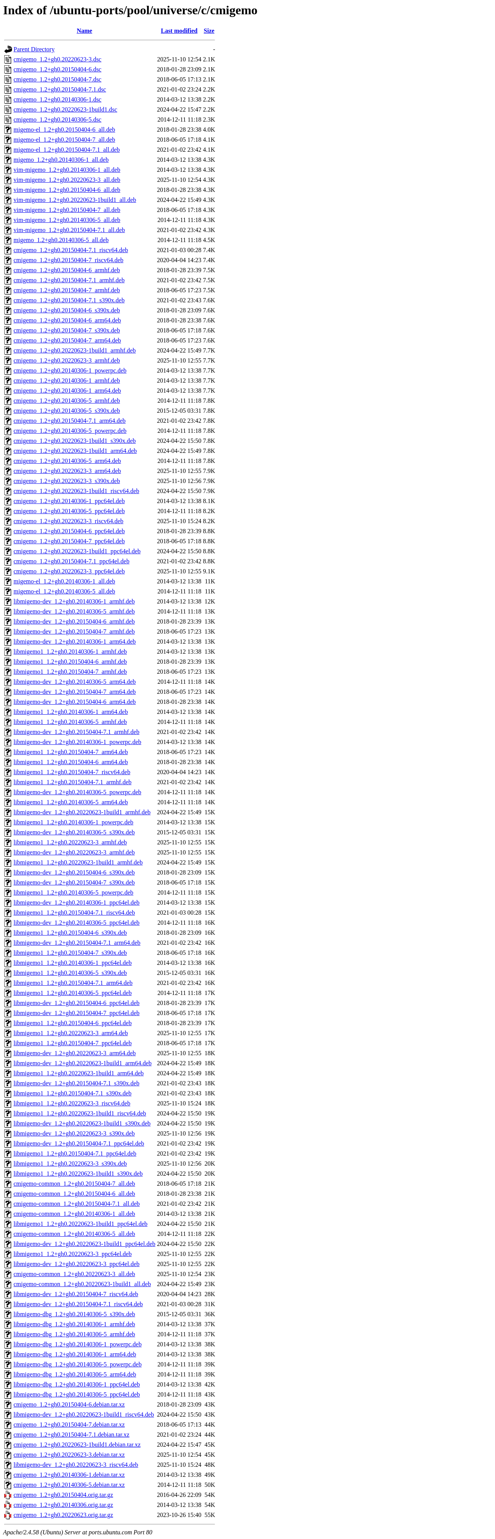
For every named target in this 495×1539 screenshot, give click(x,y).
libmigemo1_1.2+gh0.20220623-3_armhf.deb (70, 842)
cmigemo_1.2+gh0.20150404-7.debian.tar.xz (69, 1424)
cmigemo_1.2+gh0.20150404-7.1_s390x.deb (69, 300)
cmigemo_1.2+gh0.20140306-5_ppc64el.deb (69, 511)
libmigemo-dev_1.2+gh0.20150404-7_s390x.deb (74, 882)
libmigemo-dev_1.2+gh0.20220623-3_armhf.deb (74, 852)
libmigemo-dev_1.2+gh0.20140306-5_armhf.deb (74, 611)
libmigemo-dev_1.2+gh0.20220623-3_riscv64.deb (76, 1464)
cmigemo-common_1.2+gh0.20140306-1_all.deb (74, 1213)
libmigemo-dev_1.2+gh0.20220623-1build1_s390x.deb (82, 1123)
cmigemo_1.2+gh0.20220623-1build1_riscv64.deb (76, 491)
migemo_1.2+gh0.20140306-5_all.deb (61, 240)
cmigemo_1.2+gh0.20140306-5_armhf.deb (67, 400)
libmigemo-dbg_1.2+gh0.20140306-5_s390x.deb (74, 1314)
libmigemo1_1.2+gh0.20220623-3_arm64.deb (71, 1033)
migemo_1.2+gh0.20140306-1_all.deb (61, 159)
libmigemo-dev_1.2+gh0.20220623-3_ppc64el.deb (77, 1264)
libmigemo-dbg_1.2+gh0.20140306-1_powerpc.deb (78, 1344)
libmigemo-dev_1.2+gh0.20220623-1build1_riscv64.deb (84, 1414)
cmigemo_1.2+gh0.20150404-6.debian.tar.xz (69, 1404)
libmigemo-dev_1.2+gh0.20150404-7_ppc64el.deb (77, 1013)
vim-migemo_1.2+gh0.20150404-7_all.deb (67, 210)
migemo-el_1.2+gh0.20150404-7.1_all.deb (67, 149)
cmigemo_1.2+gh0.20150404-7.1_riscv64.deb (71, 250)
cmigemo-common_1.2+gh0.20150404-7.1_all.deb (77, 1203)
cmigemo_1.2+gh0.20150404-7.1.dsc (60, 89)
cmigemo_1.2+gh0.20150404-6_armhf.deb (67, 270)
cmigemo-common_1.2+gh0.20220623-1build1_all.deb (82, 1284)
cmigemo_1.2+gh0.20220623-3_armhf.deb (67, 360)
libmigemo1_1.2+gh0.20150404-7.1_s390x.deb (72, 1093)
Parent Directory (34, 49)
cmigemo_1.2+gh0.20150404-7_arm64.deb (67, 340)
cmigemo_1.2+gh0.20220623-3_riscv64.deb (68, 521)
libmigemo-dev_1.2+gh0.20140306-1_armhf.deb (74, 601)
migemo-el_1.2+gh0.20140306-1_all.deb (64, 581)
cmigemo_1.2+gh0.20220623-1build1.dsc (65, 109)
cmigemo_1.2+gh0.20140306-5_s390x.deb (67, 410)
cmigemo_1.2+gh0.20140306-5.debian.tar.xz (69, 1484)
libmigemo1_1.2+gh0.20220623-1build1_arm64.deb (79, 1073)
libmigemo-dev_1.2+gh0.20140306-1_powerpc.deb (77, 742)
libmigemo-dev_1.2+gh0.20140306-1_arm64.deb (75, 641)
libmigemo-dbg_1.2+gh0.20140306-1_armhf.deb (74, 1324)
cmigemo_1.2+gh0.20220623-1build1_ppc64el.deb (77, 551)
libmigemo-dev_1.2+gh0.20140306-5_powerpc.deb (77, 792)
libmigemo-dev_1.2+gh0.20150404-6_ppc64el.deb (77, 1003)
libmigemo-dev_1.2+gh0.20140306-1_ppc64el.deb (77, 902)
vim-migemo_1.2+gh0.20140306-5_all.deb (67, 220)
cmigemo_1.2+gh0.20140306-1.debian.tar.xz (69, 1474)
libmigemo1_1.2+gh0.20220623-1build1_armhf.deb (78, 862)
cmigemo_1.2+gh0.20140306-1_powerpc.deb (70, 370)
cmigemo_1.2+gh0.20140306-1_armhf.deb (67, 380)
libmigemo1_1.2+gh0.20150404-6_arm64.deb (71, 762)
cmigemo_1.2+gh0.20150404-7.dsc (57, 79)
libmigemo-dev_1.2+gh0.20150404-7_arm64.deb (75, 691)
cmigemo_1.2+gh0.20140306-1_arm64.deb (67, 390)
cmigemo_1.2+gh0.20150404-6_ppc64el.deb (69, 531)
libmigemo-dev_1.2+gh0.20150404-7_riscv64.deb (76, 1294)
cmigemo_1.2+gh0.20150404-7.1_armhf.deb (69, 280)
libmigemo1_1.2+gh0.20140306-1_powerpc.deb (73, 822)
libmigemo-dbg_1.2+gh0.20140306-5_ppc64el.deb (77, 1394)
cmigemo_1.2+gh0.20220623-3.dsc (57, 59)
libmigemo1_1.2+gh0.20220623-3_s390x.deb (70, 1163)
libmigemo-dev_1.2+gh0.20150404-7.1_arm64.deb (77, 942)
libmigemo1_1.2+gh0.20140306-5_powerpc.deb (73, 892)
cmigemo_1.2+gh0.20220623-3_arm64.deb (67, 471)
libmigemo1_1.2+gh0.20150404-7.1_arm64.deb (73, 983)
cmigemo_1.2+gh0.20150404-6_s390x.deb (67, 310)
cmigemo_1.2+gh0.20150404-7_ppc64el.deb (69, 541)
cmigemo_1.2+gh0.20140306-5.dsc (57, 119)
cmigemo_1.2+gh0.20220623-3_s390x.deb (67, 481)
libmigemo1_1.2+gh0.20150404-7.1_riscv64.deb (74, 912)
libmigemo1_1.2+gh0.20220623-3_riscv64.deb (72, 1103)
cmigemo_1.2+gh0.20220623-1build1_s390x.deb (75, 440)
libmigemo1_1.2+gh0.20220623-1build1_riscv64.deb (80, 1113)
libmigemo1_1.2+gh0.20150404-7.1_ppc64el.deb (75, 1153)
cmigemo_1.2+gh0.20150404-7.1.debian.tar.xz (72, 1434)
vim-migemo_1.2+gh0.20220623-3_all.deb (67, 179)
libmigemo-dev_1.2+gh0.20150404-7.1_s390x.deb (76, 1083)
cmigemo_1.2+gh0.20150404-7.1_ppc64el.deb (72, 561)
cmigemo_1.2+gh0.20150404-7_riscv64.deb (68, 260)
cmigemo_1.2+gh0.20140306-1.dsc (57, 99)
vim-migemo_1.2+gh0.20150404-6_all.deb (67, 189)
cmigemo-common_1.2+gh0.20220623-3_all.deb (74, 1274)
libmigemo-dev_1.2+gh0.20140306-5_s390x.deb (74, 832)
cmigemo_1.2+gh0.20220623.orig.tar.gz (63, 1515)
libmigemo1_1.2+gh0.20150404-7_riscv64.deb (72, 772)
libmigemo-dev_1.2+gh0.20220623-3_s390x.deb (74, 1133)
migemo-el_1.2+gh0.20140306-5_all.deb (64, 591)
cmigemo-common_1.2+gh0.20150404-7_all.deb (74, 1183)
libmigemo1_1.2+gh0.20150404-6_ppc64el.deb (72, 1023)
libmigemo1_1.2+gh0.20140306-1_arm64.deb (71, 711)
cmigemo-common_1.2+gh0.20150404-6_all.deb (74, 1193)
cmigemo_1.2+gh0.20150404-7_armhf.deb (67, 290)
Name (84, 30)
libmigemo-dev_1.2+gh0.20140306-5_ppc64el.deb (77, 922)
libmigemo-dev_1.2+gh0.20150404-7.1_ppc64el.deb (79, 1143)
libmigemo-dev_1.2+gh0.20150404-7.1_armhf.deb (76, 732)
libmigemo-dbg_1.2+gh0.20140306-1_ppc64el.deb (77, 1384)
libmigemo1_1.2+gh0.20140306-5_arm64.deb (71, 802)
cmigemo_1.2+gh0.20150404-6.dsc (57, 69)
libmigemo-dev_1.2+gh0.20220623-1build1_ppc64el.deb (84, 1244)
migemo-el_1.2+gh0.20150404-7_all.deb (64, 139)
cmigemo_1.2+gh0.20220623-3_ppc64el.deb (69, 571)
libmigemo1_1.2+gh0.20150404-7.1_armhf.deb (72, 782)
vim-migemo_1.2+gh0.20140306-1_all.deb (67, 169)
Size (209, 30)
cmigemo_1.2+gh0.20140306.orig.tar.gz (63, 1505)
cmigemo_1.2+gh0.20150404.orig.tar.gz (63, 1495)
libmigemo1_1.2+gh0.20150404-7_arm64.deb (71, 752)
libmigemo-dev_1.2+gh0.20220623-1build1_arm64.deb (83, 1063)
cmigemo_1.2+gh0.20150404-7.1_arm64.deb (70, 420)
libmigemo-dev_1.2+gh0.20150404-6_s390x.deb (74, 872)
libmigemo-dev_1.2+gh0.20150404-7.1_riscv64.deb (78, 1304)
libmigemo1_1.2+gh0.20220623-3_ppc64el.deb (72, 1254)
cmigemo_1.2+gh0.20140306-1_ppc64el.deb (69, 501)
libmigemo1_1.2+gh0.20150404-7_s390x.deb (70, 952)
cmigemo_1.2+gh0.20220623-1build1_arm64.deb (75, 450)
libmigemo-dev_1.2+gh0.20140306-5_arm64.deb (75, 681)
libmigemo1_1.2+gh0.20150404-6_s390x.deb (70, 932)
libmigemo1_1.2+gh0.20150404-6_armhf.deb (70, 661)
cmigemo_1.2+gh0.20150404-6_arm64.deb (67, 320)
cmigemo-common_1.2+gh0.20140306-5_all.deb (74, 1234)
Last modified (179, 30)
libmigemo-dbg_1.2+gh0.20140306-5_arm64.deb (75, 1374)
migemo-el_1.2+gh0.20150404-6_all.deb (64, 129)
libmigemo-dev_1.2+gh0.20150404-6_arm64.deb (75, 701)
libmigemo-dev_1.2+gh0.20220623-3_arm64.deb (75, 1053)
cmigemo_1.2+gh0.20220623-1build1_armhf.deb (75, 350)
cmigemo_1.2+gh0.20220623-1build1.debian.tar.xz (77, 1444)
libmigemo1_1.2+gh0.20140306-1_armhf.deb (70, 651)
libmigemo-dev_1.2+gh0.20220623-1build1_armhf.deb (82, 812)
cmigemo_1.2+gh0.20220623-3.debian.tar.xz (69, 1454)
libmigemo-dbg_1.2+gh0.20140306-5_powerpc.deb (78, 1364)
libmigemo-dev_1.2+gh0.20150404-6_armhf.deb (74, 621)
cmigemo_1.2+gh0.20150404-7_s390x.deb (67, 330)
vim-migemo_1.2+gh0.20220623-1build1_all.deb (75, 200)
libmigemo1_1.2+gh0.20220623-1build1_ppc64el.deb (80, 1223)
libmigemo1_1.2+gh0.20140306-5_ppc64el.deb (72, 993)
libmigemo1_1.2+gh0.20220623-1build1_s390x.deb (78, 1173)
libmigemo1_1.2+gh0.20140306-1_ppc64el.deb (72, 962)
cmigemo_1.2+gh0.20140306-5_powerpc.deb (70, 430)
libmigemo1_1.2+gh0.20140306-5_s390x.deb (70, 973)
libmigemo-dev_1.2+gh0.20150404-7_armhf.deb (74, 631)
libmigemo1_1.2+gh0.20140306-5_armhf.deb (70, 722)
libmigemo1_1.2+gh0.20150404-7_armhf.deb (70, 671)
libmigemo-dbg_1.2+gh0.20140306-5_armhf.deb (74, 1334)
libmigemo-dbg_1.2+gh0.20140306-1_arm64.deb (75, 1354)
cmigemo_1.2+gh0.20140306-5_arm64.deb (67, 461)
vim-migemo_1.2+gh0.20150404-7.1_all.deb (69, 230)
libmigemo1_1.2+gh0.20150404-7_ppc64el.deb (72, 1043)
